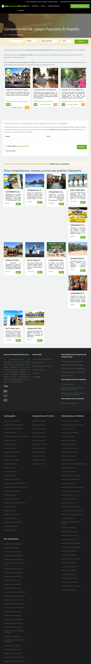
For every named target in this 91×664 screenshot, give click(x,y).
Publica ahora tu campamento (59, 161)
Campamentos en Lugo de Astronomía (13, 596)
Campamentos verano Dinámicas (69, 547)
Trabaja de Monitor (53, 6)
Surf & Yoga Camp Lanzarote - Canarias (34, 257)
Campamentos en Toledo (38, 452)
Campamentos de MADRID (10, 460)
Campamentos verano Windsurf (69, 559)
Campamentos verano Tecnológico (69, 528)
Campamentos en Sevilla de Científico (13, 624)
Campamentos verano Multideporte (69, 429)
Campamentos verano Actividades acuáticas (72, 421)
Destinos (26, 6)
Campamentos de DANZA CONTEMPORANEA (15, 480)
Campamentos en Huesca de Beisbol (12, 650)
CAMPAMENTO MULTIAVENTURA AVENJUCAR (78, 222)
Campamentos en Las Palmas (39, 441)
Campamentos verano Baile (68, 571)
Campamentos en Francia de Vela (12, 577)
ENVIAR (82, 147)
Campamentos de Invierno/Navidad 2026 (14, 421)
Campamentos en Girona (38, 437)
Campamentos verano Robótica (69, 575)
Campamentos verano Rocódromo (69, 579)
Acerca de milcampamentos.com (42, 356)
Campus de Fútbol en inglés (34, 325)
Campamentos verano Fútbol (68, 441)
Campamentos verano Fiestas (68, 464)
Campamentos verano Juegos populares (71, 540)
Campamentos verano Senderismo (69, 445)
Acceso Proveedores (67, 381)
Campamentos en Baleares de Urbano (13, 612)
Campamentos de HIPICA (10, 452)
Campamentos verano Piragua (68, 437)
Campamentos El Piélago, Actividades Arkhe (78, 255)
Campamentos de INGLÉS (10, 526)
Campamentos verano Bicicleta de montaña (71, 507)
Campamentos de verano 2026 (11, 417)
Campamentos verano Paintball (69, 551)
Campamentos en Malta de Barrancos (13, 633)
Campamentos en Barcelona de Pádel (13, 573)
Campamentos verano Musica (68, 524)
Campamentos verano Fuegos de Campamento (72, 484)
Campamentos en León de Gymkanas (13, 540)
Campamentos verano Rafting (68, 567)
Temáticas (35, 6)
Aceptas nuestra (18, 146)
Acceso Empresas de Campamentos (72, 358)
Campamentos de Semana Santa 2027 (13, 425)
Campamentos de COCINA (10, 503)
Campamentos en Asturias (38, 421)
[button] (31, 41)
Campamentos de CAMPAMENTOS (12, 488)
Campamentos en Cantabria (39, 433)
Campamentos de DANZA (10, 491)
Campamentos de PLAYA (10, 484)
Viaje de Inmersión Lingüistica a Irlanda (22, 90)
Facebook (36, 373)
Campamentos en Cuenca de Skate (12, 548)
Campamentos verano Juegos (68, 456)
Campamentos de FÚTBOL (10, 472)
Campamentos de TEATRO (10, 445)
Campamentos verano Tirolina (68, 468)
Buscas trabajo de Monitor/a (69, 400)
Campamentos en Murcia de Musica (12, 646)
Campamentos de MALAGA (10, 515)
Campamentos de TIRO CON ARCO (12, 511)
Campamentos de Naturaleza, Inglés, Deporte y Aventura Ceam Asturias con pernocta (34, 187)
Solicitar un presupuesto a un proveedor (73, 369)
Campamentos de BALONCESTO (11, 476)
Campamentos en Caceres (38, 429)
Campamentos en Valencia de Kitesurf (13, 556)
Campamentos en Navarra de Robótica (13, 565)
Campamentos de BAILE (9, 464)
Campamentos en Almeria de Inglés (12, 581)
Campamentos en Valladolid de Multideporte (14, 604)
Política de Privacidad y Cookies (42, 363)
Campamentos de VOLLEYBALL (11, 456)
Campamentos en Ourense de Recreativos (14, 592)
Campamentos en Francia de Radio (12, 642)
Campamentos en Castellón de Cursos (13, 620)
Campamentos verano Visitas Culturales (71, 582)
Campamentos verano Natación (69, 495)
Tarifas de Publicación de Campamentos (73, 365)
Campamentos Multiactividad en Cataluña (51, 90)
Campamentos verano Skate (68, 452)
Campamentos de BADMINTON (11, 523)
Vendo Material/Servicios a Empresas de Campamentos (75, 1)
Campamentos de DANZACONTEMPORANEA (14, 499)
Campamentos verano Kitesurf (68, 563)
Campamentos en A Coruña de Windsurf (13, 616)
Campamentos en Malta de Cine (11, 544)
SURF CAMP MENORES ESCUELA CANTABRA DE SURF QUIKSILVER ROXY (78, 187)
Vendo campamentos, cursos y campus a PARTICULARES (41, 1)
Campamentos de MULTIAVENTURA (12, 449)
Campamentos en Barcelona (39, 425)
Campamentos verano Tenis (68, 499)
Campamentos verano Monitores (69, 586)
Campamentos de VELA (9, 507)
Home (5, 35)
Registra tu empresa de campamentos (72, 362)
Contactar (21, 10)
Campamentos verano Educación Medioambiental (73, 460)
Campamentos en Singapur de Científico (13, 569)
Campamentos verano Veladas (68, 480)
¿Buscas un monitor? (67, 372)
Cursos (43, 6)
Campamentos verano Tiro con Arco (70, 491)
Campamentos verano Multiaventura (70, 417)
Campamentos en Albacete (39, 417)
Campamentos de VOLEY (10, 441)
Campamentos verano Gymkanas (69, 449)
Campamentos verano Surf (67, 425)
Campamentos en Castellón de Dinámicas (14, 600)
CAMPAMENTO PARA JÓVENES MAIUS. (78, 290)
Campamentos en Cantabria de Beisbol (13, 658)
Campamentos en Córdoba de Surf (12, 585)
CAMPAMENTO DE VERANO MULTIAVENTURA (13, 188)
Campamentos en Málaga (38, 449)
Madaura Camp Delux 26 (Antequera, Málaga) (13, 257)
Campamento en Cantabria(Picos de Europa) (56, 188)
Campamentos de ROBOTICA (11, 468)
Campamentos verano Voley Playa (69, 536)
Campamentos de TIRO (22, 484)
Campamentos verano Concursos (69, 532)
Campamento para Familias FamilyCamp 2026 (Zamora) (56, 257)
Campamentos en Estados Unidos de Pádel (14, 654)
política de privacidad (23, 146)
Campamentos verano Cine (67, 515)
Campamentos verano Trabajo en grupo (71, 488)
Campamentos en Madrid (38, 445)
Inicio (19, 6)
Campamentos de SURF (23, 433)
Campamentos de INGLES (10, 433)
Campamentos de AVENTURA (11, 495)
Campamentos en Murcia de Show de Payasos (15, 589)
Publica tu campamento (80, 6)
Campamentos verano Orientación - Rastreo (71, 511)
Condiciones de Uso (38, 359)
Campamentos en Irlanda (38, 460)
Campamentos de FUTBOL (10, 429)
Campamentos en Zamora (38, 456)
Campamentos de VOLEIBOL (10, 437)
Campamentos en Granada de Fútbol (13, 608)
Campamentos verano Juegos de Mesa (70, 555)
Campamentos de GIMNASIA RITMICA (13, 519)
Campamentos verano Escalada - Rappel (71, 472)
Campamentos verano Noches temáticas (71, 544)
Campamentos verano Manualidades (70, 476)
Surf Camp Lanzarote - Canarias (13, 325)
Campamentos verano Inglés (68, 433)
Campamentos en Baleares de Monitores (13, 552)
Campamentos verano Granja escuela (70, 503)
